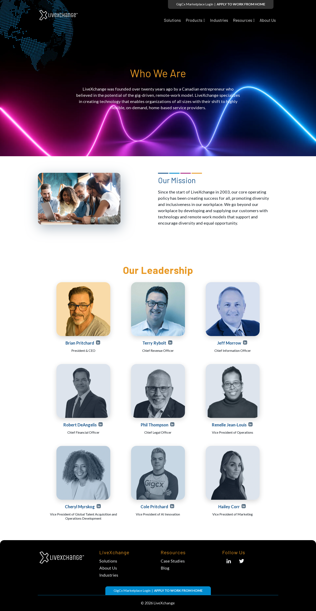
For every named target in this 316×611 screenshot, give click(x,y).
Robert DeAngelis (80, 424)
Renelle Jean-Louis (229, 424)
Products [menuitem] (194, 17)
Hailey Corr (229, 506)
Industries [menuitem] (219, 17)
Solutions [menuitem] (172, 17)
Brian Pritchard (80, 342)
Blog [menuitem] (165, 567)
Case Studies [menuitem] (173, 560)
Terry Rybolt (154, 342)
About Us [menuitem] (268, 17)
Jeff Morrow (229, 342)
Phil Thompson (155, 424)
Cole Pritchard (155, 506)
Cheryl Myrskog (80, 506)
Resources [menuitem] (242, 17)
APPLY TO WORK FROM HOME (241, 4)
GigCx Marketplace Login (194, 4)
